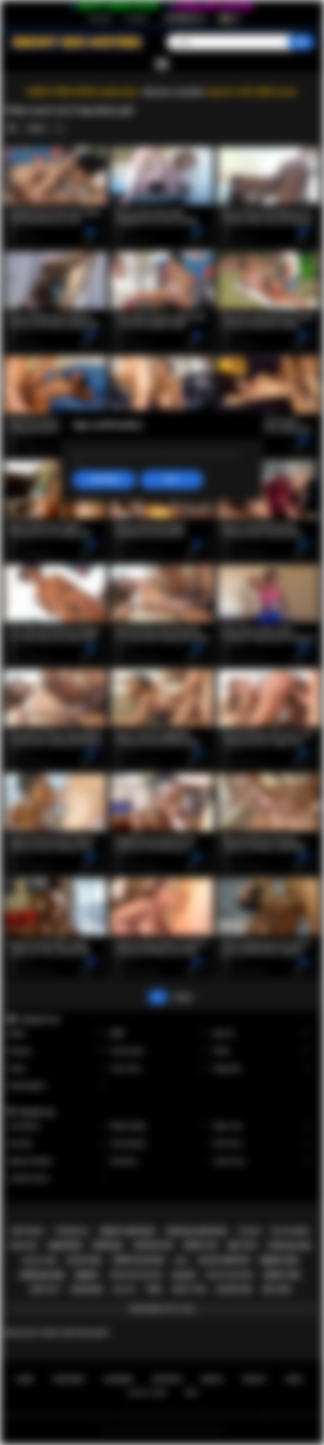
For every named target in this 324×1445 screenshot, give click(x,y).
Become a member (174, 92)
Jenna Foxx (262, 1161)
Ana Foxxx (262, 1144)
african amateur (196, 1231)
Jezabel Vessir (57, 1178)
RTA (191, 1392)
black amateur (224, 1260)
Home (25, 1379)
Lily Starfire (57, 1126)
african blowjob (135, 1274)
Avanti (182, 997)
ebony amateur (127, 1231)
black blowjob (229, 1274)
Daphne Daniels (57, 1161)
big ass (124, 1289)
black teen (40, 1260)
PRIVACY (255, 1379)
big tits (242, 1245)
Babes (57, 1033)
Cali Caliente (160, 1144)
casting (248, 1231)
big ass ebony (290, 1231)
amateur (64, 1245)
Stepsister (262, 1069)
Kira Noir (57, 1144)
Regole (212, 1379)
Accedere (136, 18)
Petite (262, 1051)
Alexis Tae (262, 1126)
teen (153, 1289)
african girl (289, 1246)
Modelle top (36, 1112)
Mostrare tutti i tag (162, 1309)
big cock (277, 1289)
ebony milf (45, 1289)
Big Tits (262, 1033)
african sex (41, 1275)
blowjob (86, 1289)
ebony (86, 1275)
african (107, 1245)
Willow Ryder (160, 1126)
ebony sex (279, 1260)
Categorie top (38, 1019)
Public (57, 1069)
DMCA (294, 1379)
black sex (234, 1289)
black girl (85, 1260)
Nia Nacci (160, 1161)
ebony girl (282, 1275)
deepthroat (28, 1231)
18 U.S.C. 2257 (147, 1392)
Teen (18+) (160, 1069)
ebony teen (189, 1289)
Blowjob (57, 1051)
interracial (72, 1231)
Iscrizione (99, 18)
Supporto (167, 1379)
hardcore (23, 1246)
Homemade (160, 1051)
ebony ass (201, 1245)
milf (181, 1260)
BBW (160, 1033)
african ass (153, 1245)
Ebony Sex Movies (150, 1430)
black (184, 1275)
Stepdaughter (57, 1086)
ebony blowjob (138, 1260)
